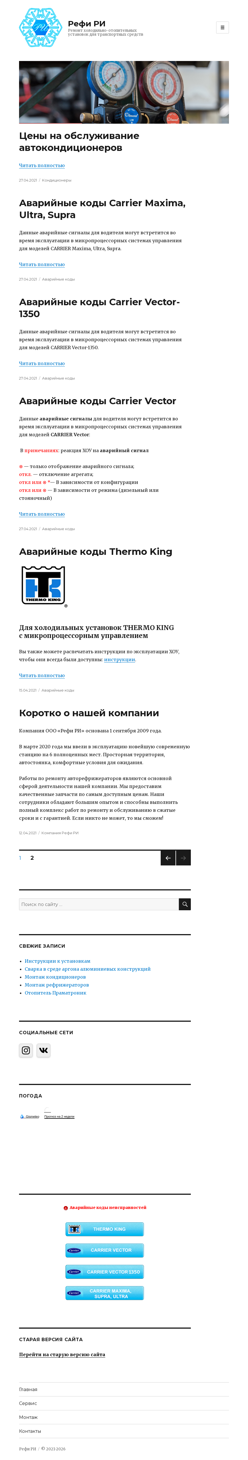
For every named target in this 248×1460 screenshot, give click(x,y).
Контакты (30, 1431)
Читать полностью (42, 165)
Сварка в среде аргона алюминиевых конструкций (88, 969)
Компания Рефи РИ (60, 833)
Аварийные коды (58, 279)
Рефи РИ (87, 23)
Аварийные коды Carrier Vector (97, 400)
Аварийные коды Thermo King (95, 551)
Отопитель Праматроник (55, 993)
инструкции (119, 659)
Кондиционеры (56, 180)
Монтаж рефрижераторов (57, 985)
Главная (28, 1389)
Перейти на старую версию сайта (62, 1354)
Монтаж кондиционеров (55, 977)
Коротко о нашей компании (89, 713)
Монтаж (28, 1417)
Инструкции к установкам (57, 961)
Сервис (28, 1403)
